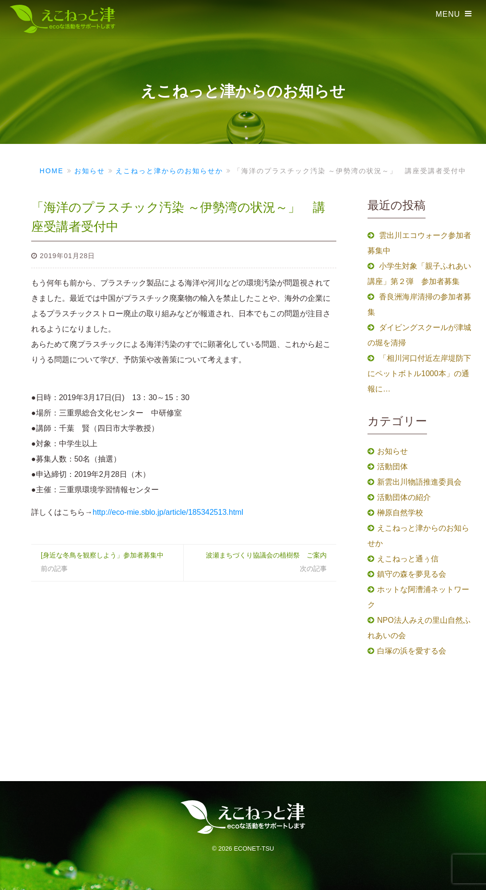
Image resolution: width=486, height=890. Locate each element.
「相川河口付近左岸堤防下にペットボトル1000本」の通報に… (419, 373)
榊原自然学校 (400, 513)
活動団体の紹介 (404, 497)
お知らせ (392, 451)
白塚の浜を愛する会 (411, 651)
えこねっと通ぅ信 (408, 559)
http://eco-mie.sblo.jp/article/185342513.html (168, 512)
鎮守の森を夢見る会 (411, 574)
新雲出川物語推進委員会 (419, 482)
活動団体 (392, 467)
